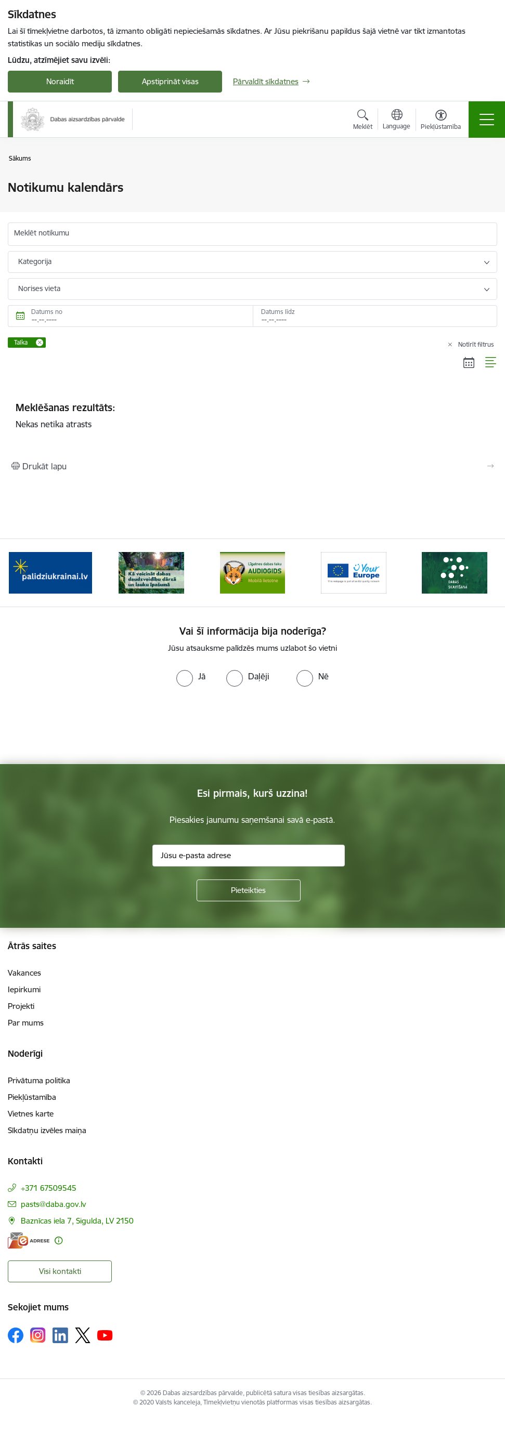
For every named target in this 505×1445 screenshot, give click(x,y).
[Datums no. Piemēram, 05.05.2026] (130, 316)
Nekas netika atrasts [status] (252, 415)
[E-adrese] (28, 1240)
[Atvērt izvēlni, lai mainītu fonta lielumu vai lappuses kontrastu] (441, 121)
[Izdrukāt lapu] (252, 466)
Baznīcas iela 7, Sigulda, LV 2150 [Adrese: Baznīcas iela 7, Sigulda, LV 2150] (77, 1221)
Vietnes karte (31, 1114)
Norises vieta (39, 288)
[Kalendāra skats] (469, 363)
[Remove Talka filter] (39, 342)
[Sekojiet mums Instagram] (38, 1335)
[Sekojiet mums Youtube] (105, 1335)
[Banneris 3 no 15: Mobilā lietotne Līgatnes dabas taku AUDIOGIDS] (253, 572)
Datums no (46, 312)
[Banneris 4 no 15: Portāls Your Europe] (353, 572)
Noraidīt (60, 81)
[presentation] (87, 725)
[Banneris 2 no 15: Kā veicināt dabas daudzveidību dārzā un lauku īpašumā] (151, 572)
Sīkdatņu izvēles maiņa (47, 1130)
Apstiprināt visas (170, 81)
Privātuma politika (39, 1080)
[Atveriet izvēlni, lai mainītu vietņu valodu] (397, 121)
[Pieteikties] (249, 890)
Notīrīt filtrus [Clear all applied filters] (476, 344)
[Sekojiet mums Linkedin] (60, 1335)
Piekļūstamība (32, 1097)
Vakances (24, 973)
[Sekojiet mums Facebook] (15, 1335)
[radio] (190, 676)
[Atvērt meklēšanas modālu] (363, 121)
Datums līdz (278, 312)
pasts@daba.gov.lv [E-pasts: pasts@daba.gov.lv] (53, 1204)
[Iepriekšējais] (25, 572)
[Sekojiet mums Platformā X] (82, 1335)
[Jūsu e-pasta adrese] (248, 855)
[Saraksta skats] (491, 363)
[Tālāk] (480, 572)
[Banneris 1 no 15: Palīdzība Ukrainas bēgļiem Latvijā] (50, 572)
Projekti (21, 1006)
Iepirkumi (24, 989)
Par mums (26, 1023)
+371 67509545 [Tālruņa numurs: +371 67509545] (48, 1188)
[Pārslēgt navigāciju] (487, 119)
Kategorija (34, 261)
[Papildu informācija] (58, 1240)
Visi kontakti (60, 1271)
